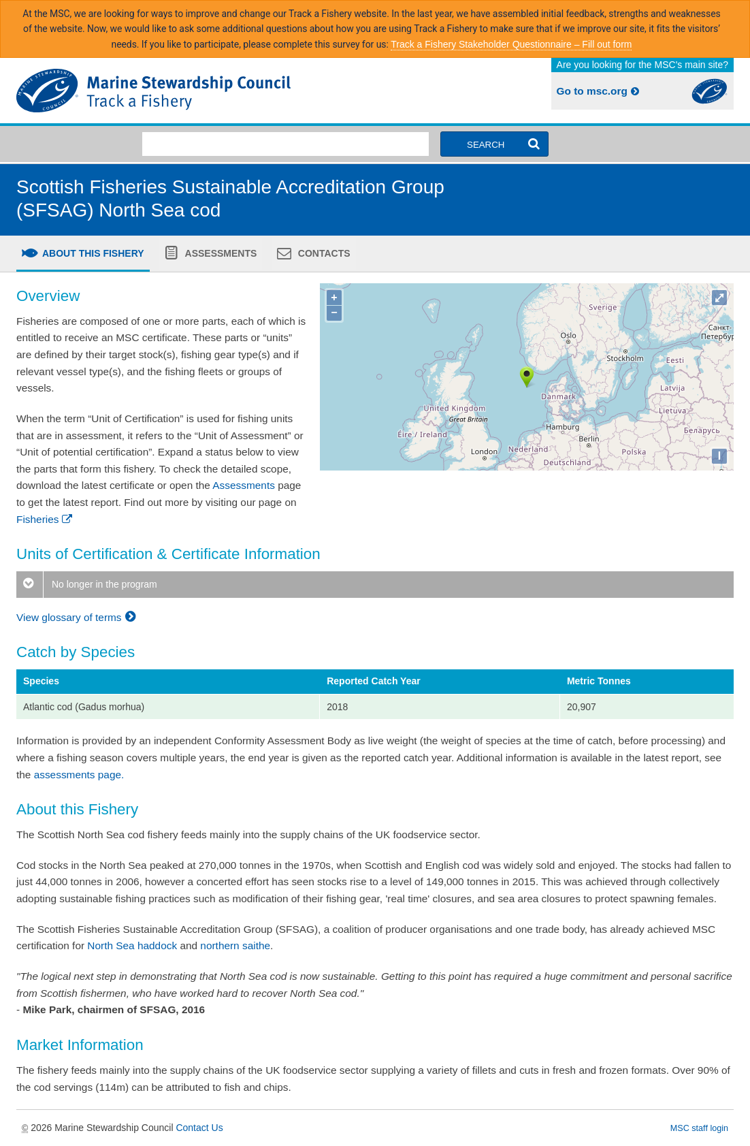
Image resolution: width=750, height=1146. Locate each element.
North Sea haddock (132, 945)
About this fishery (92, 253)
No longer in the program (86, 584)
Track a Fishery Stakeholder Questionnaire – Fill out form (511, 44)
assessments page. (79, 774)
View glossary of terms (78, 617)
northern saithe (235, 945)
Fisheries (45, 519)
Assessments (219, 253)
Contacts (322, 253)
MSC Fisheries (193, 90)
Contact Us (199, 1127)
